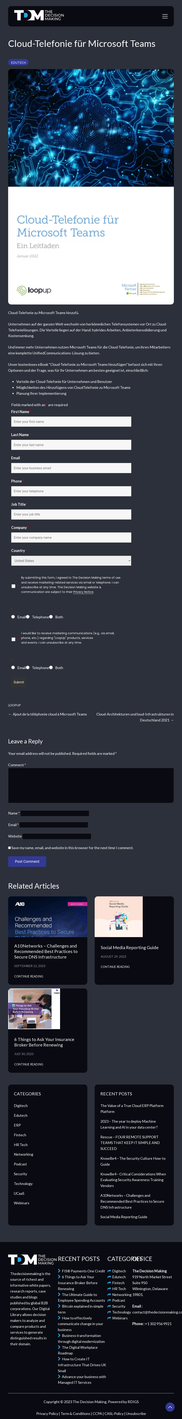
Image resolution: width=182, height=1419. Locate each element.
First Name (21, 411)
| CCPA (97, 1413)
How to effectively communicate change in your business (80, 1324)
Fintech (20, 1135)
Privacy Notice (83, 592)
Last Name (21, 434)
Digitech (21, 1105)
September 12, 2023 (29, 966)
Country (19, 550)
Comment (17, 765)
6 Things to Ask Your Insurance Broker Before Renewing (44, 1042)
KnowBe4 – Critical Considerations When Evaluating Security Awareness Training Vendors (133, 1180)
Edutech (18, 62)
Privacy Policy (47, 1413)
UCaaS (19, 1193)
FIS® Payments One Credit (81, 1271)
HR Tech (21, 1144)
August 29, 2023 (113, 956)
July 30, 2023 (24, 1054)
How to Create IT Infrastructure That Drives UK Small (82, 1365)
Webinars (21, 1203)
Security (20, 1174)
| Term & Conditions (75, 1413)
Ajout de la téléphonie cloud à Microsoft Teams (50, 714)
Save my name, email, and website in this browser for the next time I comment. (72, 847)
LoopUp (14, 705)
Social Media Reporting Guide (130, 947)
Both (59, 617)
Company (20, 527)
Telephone (40, 617)
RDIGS (133, 1401)
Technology (23, 1183)
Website (15, 836)
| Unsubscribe (135, 1413)
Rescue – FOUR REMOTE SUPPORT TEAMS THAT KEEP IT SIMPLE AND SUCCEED (130, 1143)
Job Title (19, 504)
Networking (23, 1154)
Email (16, 458)
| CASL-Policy (113, 1413)
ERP (17, 1125)
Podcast (20, 1164)
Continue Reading (28, 976)
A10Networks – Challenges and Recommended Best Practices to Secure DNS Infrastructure (46, 951)
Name (14, 813)
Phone (17, 481)
